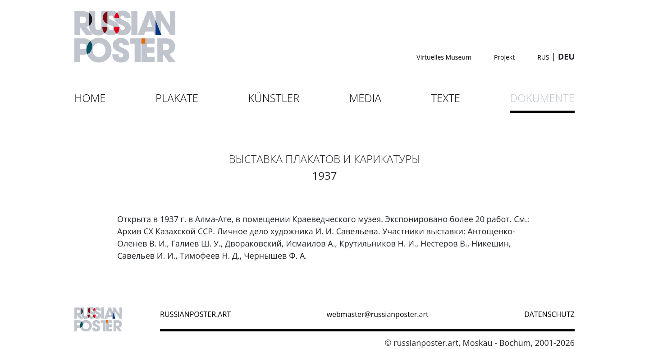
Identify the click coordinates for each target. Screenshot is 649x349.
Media (365, 97)
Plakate (176, 97)
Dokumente (542, 97)
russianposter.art (195, 314)
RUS (543, 57)
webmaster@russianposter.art (378, 314)
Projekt (504, 57)
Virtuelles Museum (443, 57)
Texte (445, 97)
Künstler (273, 97)
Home (90, 97)
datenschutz (549, 314)
